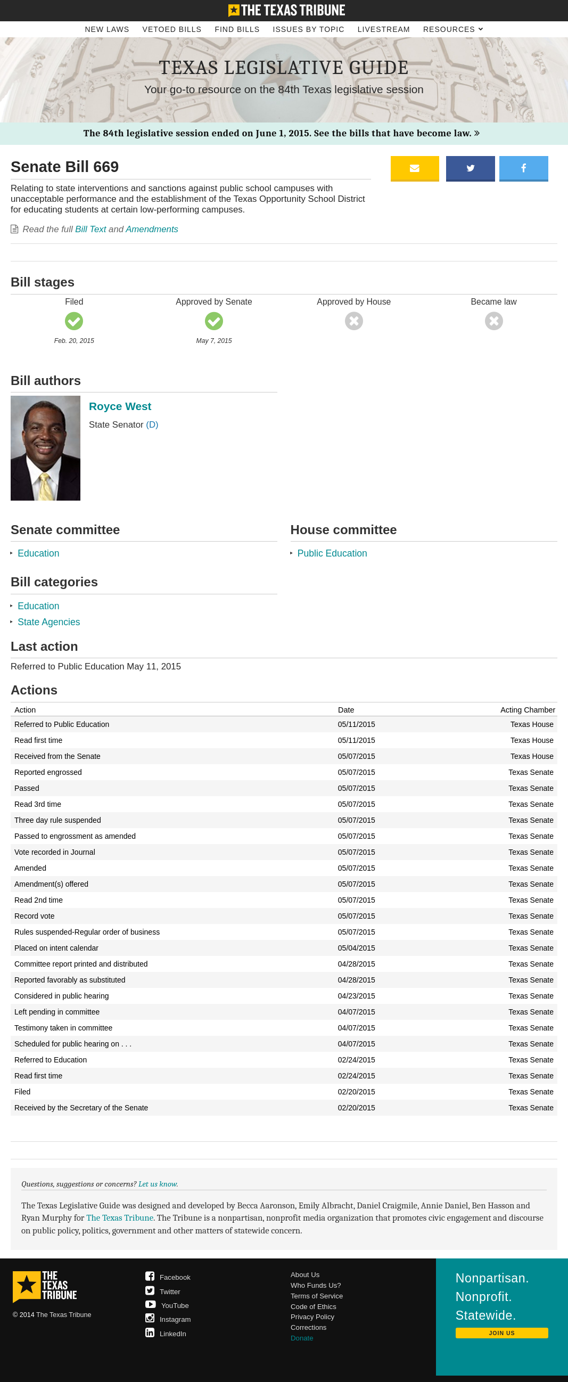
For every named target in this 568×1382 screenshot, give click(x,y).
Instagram (168, 1319)
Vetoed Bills (172, 29)
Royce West (120, 406)
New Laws (107, 29)
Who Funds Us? (316, 1285)
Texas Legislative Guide (284, 67)
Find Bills (237, 29)
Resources (453, 29)
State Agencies (49, 622)
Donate (302, 1338)
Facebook (168, 1277)
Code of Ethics (313, 1307)
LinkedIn (165, 1334)
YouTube (167, 1306)
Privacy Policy (312, 1317)
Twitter (162, 1292)
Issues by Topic (309, 29)
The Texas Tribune (119, 1218)
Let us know (157, 1184)
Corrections (308, 1327)
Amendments (152, 229)
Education (38, 553)
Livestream (384, 29)
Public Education (332, 553)
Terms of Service (317, 1296)
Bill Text (90, 229)
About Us (305, 1275)
